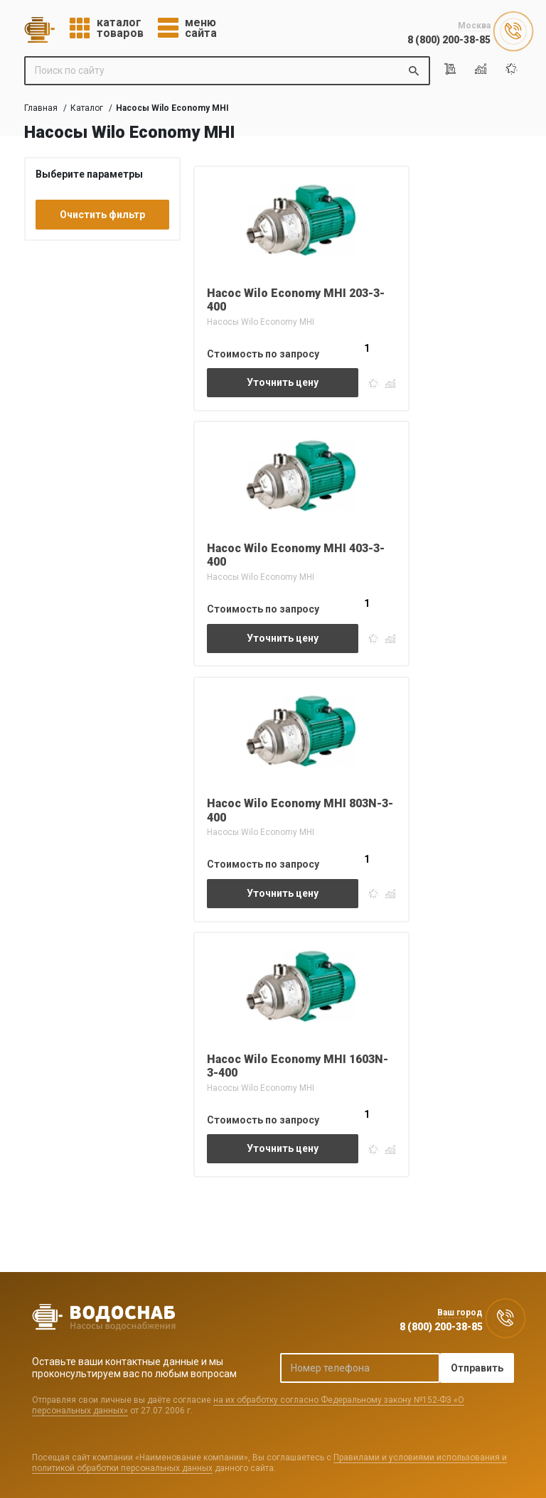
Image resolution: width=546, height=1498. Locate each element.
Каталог (86, 108)
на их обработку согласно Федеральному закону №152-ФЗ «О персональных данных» (248, 1405)
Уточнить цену (282, 382)
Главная (41, 108)
